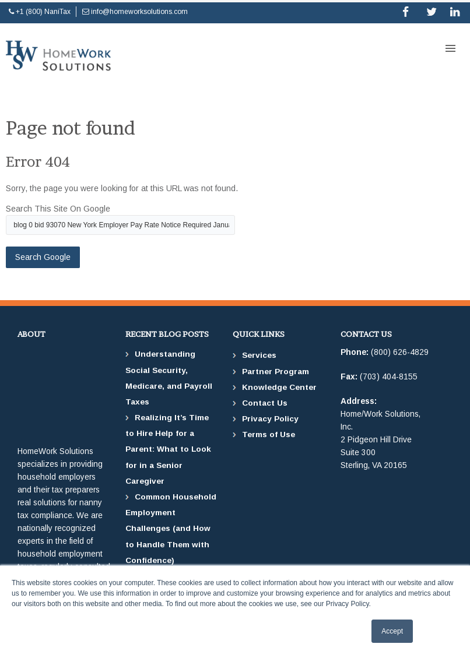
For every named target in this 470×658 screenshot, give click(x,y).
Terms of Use (268, 434)
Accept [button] (392, 631)
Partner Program (275, 371)
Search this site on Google (58, 208)
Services (259, 355)
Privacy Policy (270, 418)
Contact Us (264, 403)
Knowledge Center (279, 387)
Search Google (43, 257)
